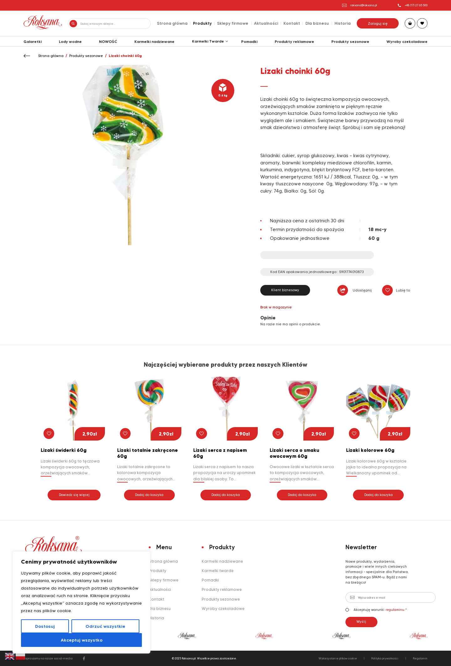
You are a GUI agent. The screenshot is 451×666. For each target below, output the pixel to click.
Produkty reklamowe (294, 41)
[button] (387, 290)
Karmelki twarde (218, 570)
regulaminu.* (396, 610)
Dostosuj (45, 626)
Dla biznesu (317, 23)
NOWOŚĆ (108, 41)
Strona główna (172, 23)
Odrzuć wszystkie (105, 626)
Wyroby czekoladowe (407, 41)
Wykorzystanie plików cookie (338, 658)
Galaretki (32, 41)
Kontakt (291, 23)
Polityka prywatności (384, 658)
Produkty (202, 23)
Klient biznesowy (285, 290)
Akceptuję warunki (376, 609)
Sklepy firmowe (232, 23)
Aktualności (266, 23)
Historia (342, 23)
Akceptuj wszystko (81, 640)
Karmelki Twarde (208, 41)
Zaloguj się (378, 23)
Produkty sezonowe (350, 41)
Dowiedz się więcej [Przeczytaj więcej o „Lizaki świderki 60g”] (74, 495)
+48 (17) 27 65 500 (413, 5)
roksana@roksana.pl (359, 5)
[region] (81, 602)
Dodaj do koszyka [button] (149, 495)
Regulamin (420, 658)
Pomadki (249, 41)
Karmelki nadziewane (154, 41)
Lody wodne (70, 41)
